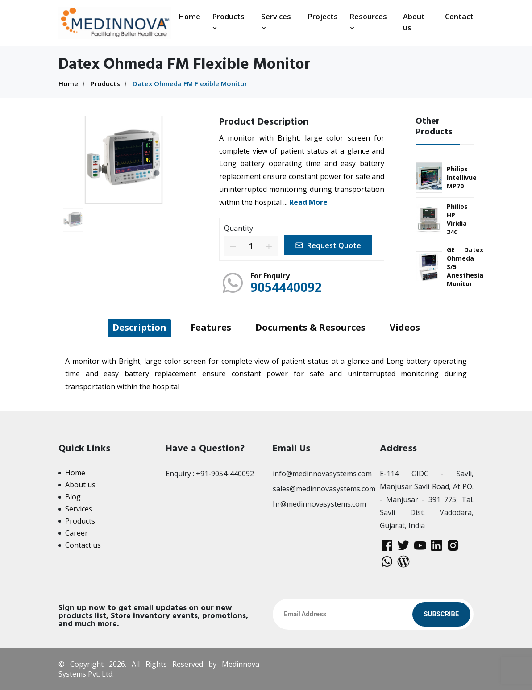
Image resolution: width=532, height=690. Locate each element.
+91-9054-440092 (225, 473)
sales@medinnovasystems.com (324, 489)
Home (189, 16)
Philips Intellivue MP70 (462, 177)
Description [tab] (139, 327)
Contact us (83, 545)
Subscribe (441, 614)
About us (414, 22)
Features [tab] (211, 327)
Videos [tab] (405, 327)
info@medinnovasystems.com (322, 473)
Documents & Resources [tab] (310, 327)
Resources (368, 21)
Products (228, 21)
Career (76, 533)
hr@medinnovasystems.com (319, 504)
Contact (459, 16)
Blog (73, 497)
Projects (323, 16)
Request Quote (328, 245)
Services (276, 21)
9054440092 (286, 287)
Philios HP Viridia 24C (457, 219)
